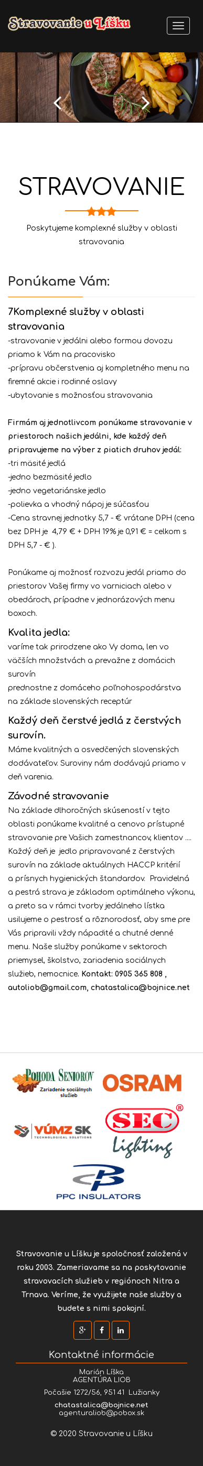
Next (146, 102)
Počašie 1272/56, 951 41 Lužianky (101, 1392)
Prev (57, 102)
